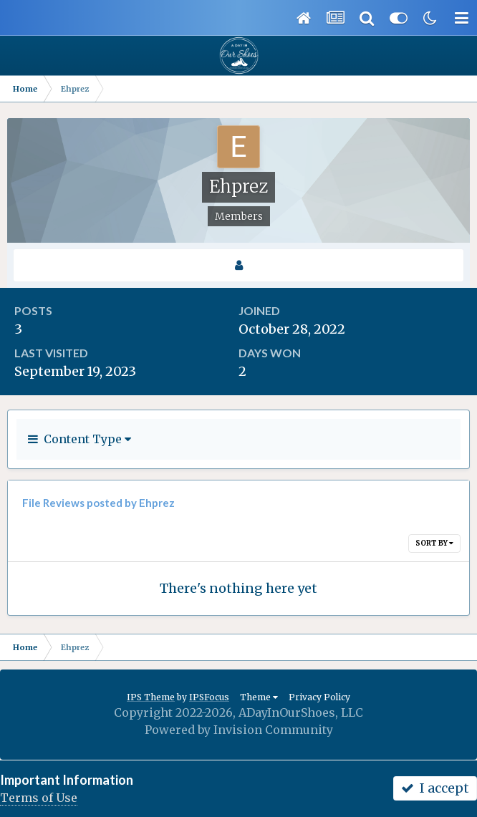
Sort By (434, 543)
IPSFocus (209, 697)
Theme (259, 697)
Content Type (79, 439)
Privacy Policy (319, 697)
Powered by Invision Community (239, 729)
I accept (435, 788)
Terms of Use (38, 798)
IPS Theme (151, 697)
